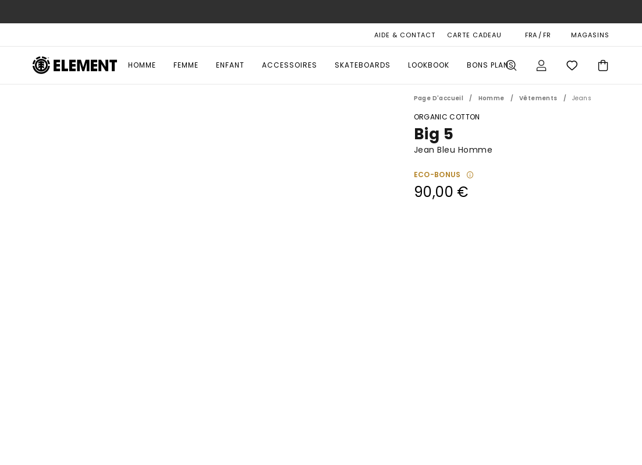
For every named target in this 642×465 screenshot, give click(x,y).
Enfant (230, 65)
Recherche (511, 65)
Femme (185, 65)
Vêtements (538, 98)
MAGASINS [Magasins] (590, 35)
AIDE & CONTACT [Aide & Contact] (404, 35)
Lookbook (428, 65)
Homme (142, 65)
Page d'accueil (439, 98)
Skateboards (363, 65)
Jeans (581, 98)
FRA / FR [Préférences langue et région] (538, 35)
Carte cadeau (474, 35)
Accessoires (289, 65)
